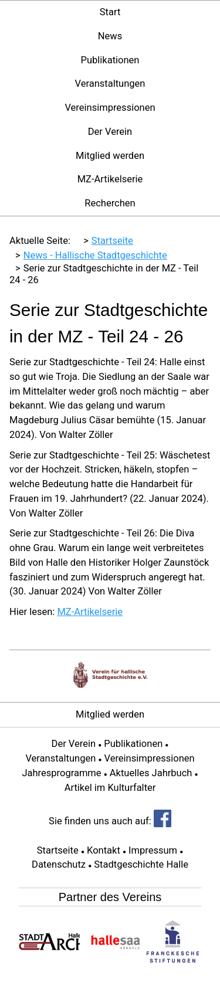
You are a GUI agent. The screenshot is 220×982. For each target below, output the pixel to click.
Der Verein (110, 131)
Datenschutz (59, 864)
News (110, 36)
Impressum (152, 850)
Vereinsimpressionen (110, 107)
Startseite (58, 850)
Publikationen (110, 60)
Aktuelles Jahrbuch (151, 773)
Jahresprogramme (61, 773)
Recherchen (109, 203)
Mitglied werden (110, 155)
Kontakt (103, 850)
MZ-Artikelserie (110, 179)
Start (110, 12)
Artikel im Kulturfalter (110, 787)
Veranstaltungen (110, 83)
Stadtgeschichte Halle (141, 864)
